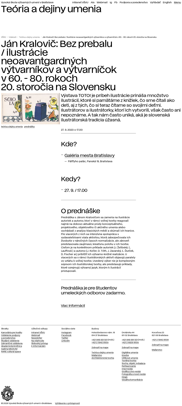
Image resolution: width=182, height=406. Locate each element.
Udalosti (12, 37)
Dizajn (125, 377)
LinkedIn (65, 341)
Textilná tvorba (129, 361)
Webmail (102, 2)
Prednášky (29, 127)
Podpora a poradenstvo (134, 2)
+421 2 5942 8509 (160, 340)
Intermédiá (127, 369)
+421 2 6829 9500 (130, 343)
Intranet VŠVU (80, 2)
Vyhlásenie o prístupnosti (67, 403)
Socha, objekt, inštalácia (133, 363)
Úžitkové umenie (130, 358)
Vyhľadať (155, 2)
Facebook (66, 335)
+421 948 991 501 (130, 340)
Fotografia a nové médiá (134, 374)
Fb (115, 2)
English (167, 2)
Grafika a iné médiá (131, 372)
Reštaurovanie (129, 366)
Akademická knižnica (11, 346)
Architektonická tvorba (103, 358)
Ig (111, 2)
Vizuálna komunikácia (132, 380)
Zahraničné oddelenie (12, 343)
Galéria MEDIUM (9, 349)
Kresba (125, 355)
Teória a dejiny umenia (29, 37)
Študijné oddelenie (10, 341)
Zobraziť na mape (100, 348)
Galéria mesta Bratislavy (90, 156)
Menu (177, 2)
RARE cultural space (11, 352)
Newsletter (36, 338)
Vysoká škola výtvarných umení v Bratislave (27, 2)
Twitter (64, 338)
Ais (93, 2)
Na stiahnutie (37, 341)
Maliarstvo (97, 355)
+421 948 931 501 (99, 340)
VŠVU (3, 37)
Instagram (66, 333)
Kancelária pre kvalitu (11, 333)
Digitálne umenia (130, 353)
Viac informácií (73, 305)
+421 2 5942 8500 (100, 343)
